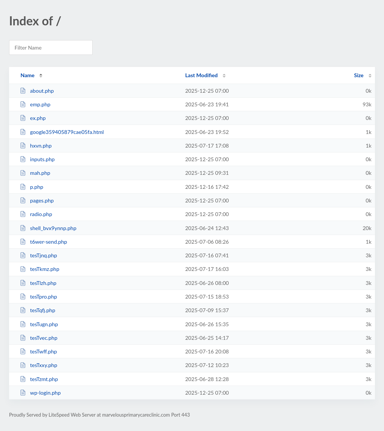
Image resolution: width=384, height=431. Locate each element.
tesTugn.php (39, 324)
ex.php (33, 118)
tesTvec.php (38, 338)
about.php (37, 90)
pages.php (37, 200)
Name (27, 75)
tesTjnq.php (38, 255)
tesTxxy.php (38, 365)
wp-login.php (40, 392)
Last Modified (201, 75)
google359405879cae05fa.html (62, 132)
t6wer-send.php (43, 241)
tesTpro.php (38, 296)
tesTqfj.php (37, 310)
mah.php (35, 173)
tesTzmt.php (39, 379)
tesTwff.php (38, 351)
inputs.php (37, 159)
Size (359, 75)
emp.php (35, 104)
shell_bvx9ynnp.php (48, 228)
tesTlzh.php (38, 283)
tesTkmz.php (39, 269)
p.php (31, 187)
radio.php (36, 214)
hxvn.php (35, 145)
